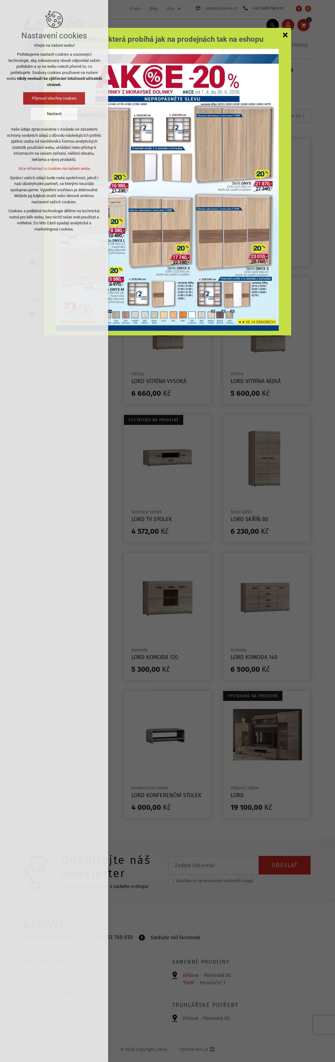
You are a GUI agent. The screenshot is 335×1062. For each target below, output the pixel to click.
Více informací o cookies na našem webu (54, 168)
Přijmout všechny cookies (54, 98)
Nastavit (54, 113)
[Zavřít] (285, 34)
